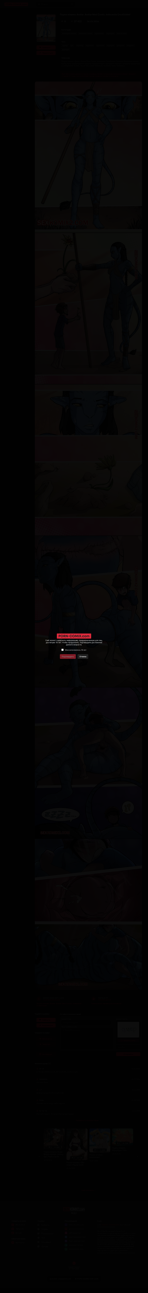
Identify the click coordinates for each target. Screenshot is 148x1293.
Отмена (82, 656)
